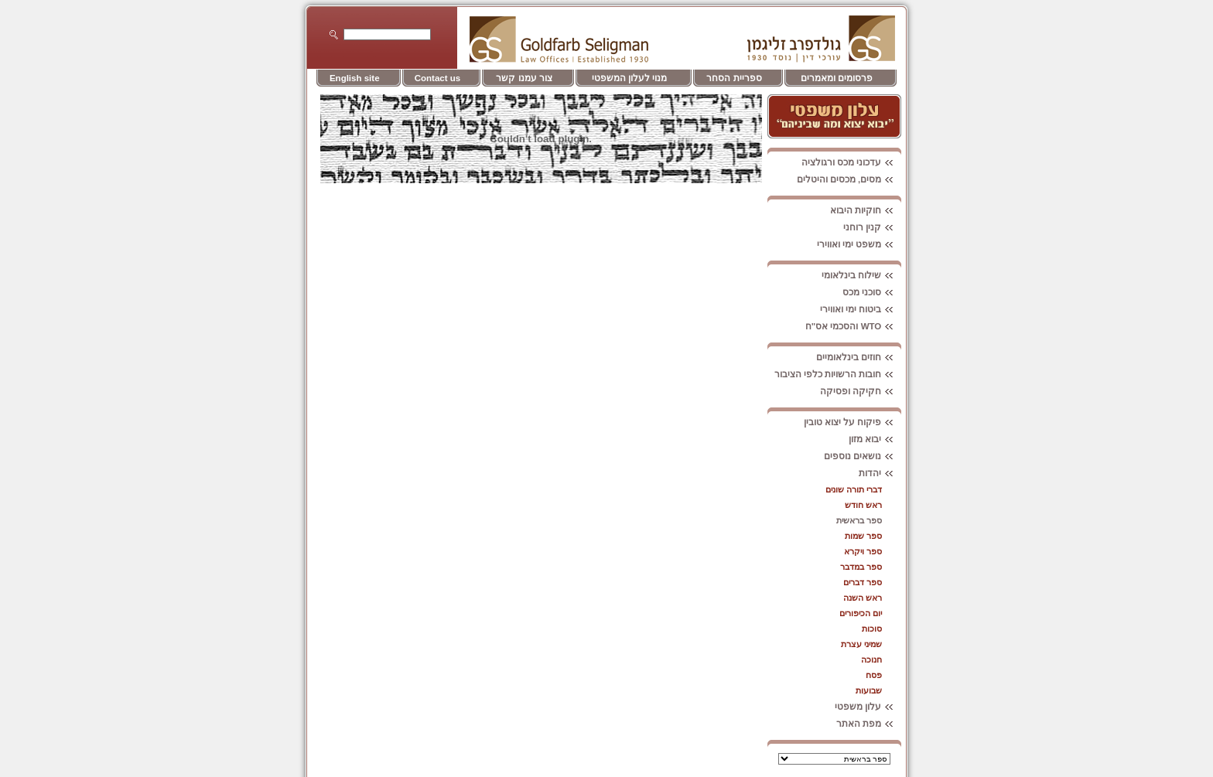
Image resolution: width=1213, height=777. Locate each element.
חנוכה (871, 659)
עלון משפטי (868, 706)
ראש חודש (863, 504)
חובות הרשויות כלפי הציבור (838, 374)
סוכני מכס (871, 292)
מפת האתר (868, 723)
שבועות (869, 690)
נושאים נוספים (862, 456)
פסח (874, 675)
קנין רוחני (872, 227)
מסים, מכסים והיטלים (849, 179)
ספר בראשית (859, 520)
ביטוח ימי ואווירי (860, 309)
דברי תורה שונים (853, 489)
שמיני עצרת (861, 644)
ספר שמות (863, 535)
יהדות (880, 473)
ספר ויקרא (863, 551)
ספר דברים (862, 582)
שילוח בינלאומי (861, 275)
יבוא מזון (875, 439)
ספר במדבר (861, 566)
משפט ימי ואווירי (859, 244)
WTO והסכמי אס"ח (853, 326)
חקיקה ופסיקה (860, 391)
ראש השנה (862, 597)
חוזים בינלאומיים (858, 357)
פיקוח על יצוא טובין (853, 422)
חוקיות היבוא (865, 210)
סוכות (872, 628)
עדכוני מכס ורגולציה (851, 162)
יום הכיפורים (860, 613)
